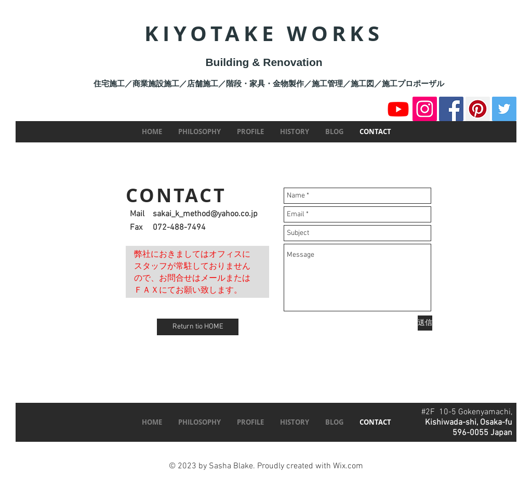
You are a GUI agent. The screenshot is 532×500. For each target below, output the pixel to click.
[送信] (425, 323)
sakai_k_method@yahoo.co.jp (205, 214)
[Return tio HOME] (197, 327)
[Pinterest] (478, 109)
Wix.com (348, 466)
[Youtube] (398, 109)
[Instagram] (425, 109)
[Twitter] (504, 109)
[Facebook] (451, 109)
